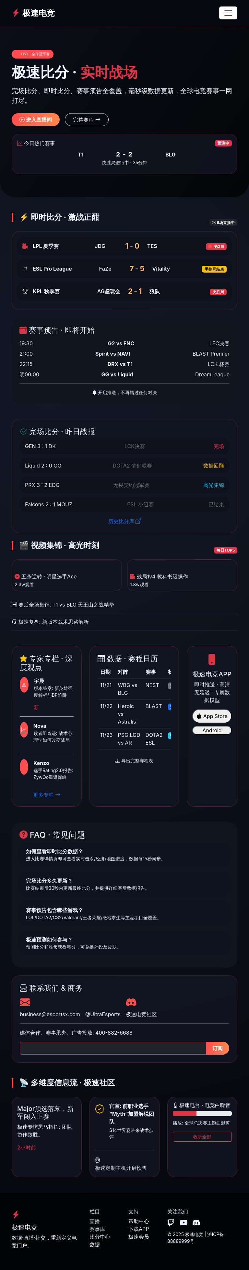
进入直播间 (35, 119)
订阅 (217, 1048)
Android (211, 730)
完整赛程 (87, 119)
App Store (212, 716)
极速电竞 (33, 13)
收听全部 (202, 1136)
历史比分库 (124, 521)
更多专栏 (47, 794)
